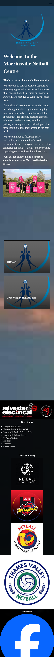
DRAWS (12, 262)
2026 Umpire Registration (21, 297)
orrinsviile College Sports (15, 435)
